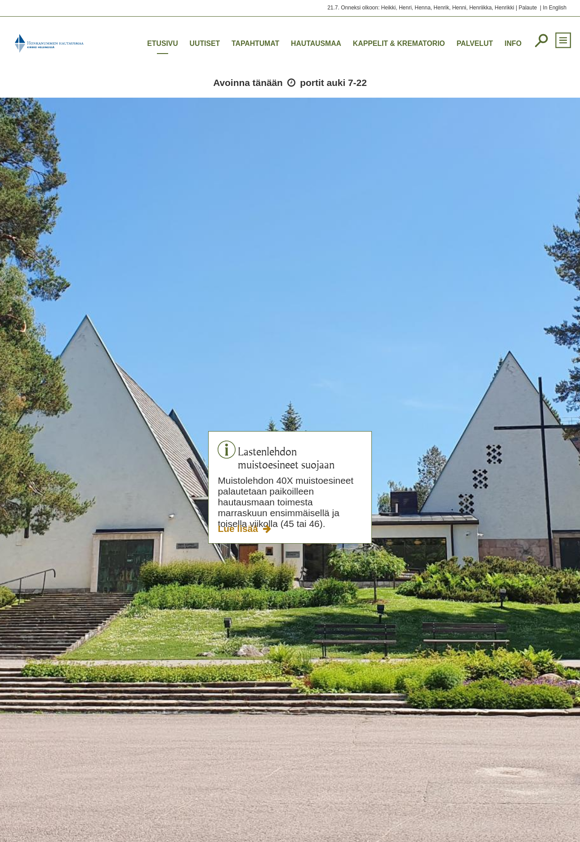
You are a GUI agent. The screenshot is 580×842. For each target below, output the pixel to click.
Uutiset (205, 43)
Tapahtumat (255, 43)
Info (513, 43)
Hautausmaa (316, 43)
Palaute (527, 8)
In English (555, 8)
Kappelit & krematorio (399, 43)
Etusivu (162, 43)
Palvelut (474, 43)
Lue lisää (239, 528)
